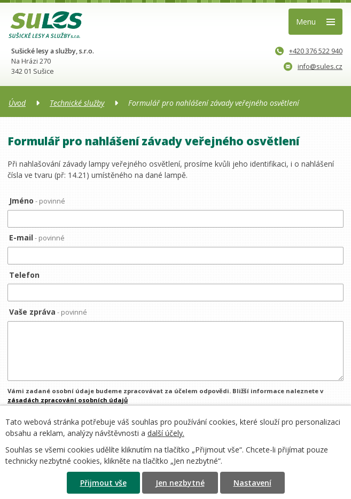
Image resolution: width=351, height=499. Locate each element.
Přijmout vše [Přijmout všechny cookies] (103, 483)
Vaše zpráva (48, 312)
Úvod (17, 103)
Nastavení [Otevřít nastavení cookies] (252, 483)
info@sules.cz (313, 66)
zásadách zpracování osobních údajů (67, 400)
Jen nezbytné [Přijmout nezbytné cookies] (180, 483)
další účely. (165, 433)
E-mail (37, 237)
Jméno (37, 201)
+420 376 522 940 (308, 51)
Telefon (24, 275)
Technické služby (77, 103)
